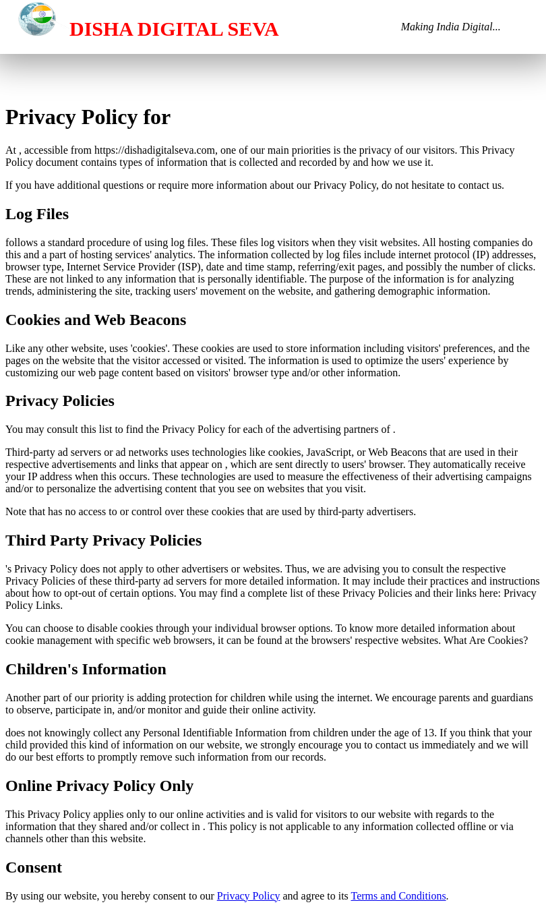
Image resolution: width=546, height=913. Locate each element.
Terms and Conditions (398, 896)
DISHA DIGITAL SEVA (140, 29)
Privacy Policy (248, 896)
